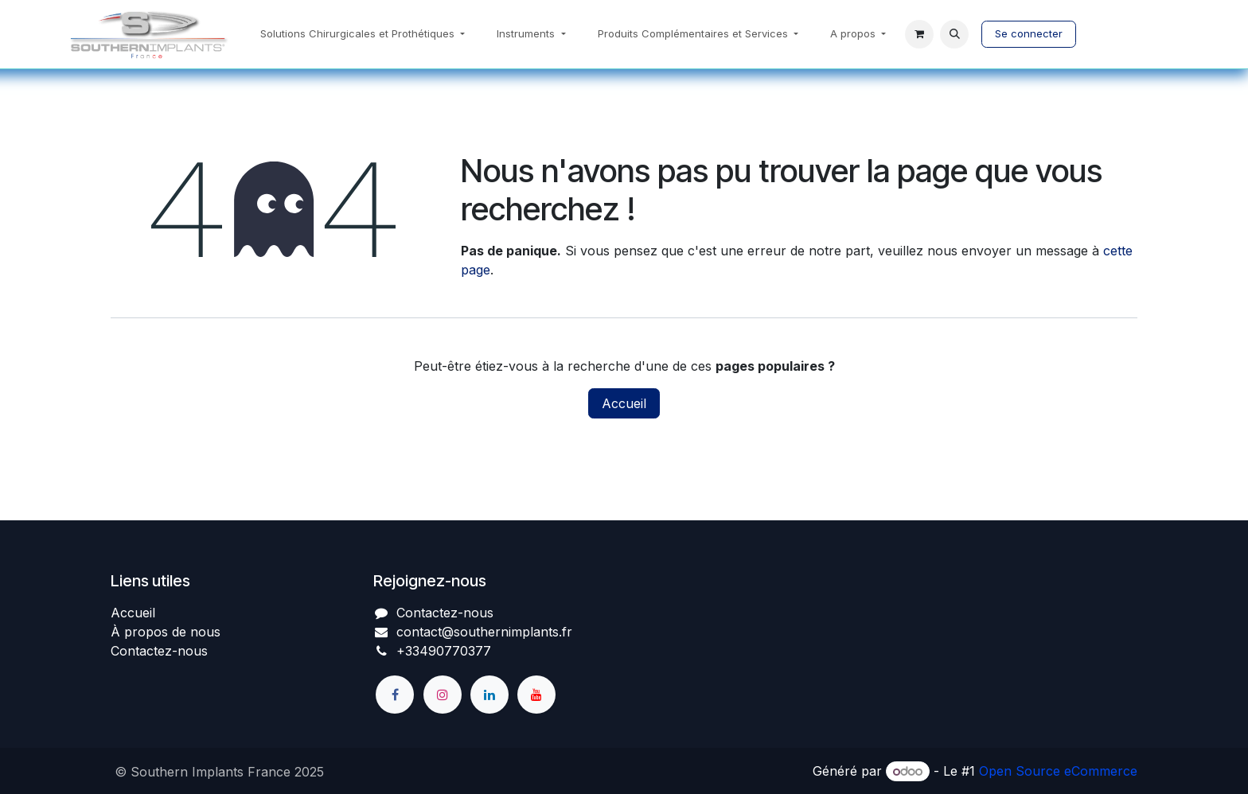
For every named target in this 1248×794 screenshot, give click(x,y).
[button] (954, 34)
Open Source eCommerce (1058, 771)
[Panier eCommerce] (919, 34)
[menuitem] (362, 34)
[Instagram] (442, 694)
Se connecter (1029, 33)
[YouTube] (536, 694)
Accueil (624, 403)
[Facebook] (395, 694)
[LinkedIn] (489, 694)
